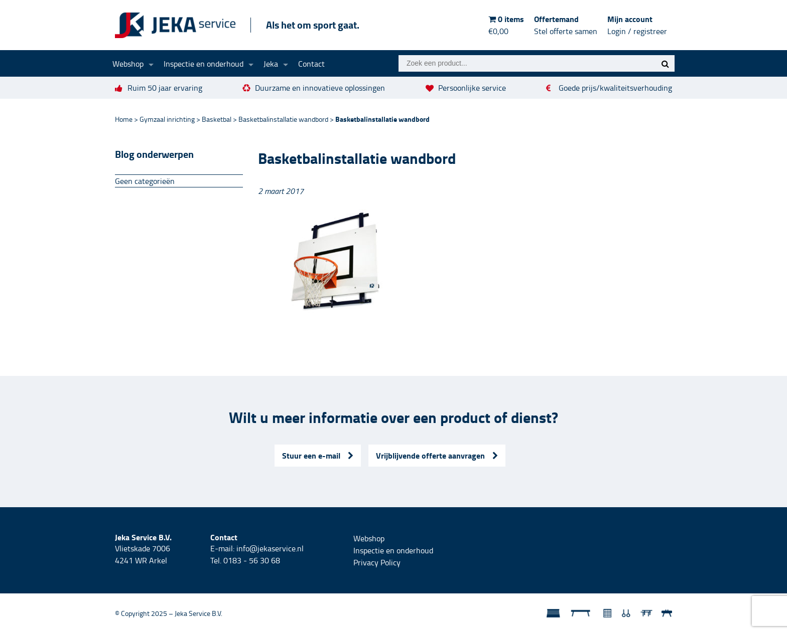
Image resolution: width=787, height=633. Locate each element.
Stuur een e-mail (317, 455)
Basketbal (216, 119)
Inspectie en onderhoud (203, 63)
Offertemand (565, 25)
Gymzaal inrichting (167, 119)
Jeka (271, 63)
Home (124, 119)
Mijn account (637, 25)
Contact (311, 63)
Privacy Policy (377, 562)
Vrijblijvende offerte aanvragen (437, 455)
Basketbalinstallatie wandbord (283, 119)
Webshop (128, 63)
